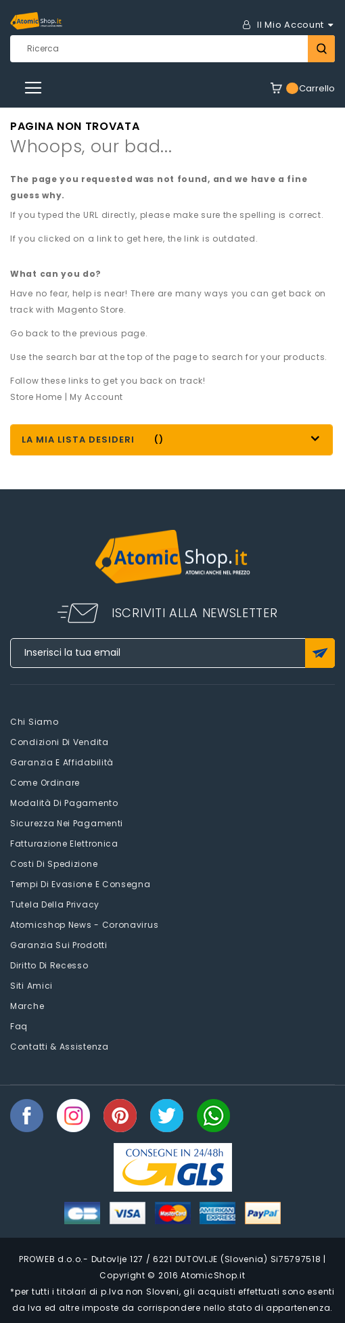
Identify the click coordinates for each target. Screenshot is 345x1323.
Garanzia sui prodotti (59, 945)
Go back (29, 333)
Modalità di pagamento (64, 803)
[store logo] (36, 21)
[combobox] (172, 48)
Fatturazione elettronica (64, 843)
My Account (96, 397)
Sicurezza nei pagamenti (66, 823)
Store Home (36, 397)
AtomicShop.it (213, 1275)
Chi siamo (34, 721)
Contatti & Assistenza (59, 1046)
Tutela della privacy (54, 904)
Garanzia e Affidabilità (62, 762)
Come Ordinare (45, 782)
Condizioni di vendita (59, 742)
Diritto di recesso (49, 965)
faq (19, 1026)
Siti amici (31, 985)
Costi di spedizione (53, 864)
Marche (27, 1006)
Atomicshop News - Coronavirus (84, 924)
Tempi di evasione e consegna (80, 884)
